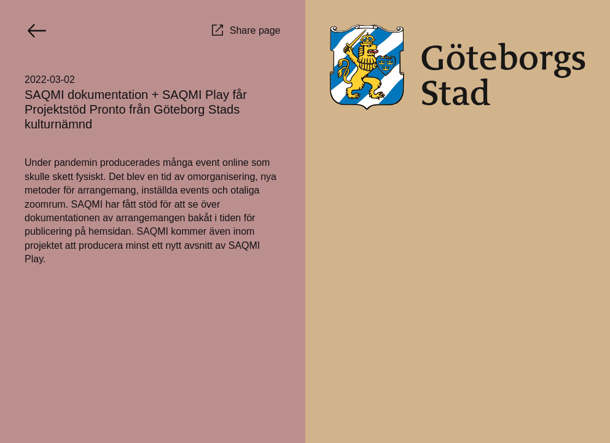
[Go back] (36, 30)
